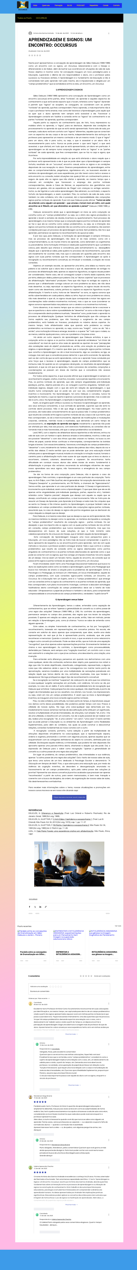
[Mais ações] (108, 33)
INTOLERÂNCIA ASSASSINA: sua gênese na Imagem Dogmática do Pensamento (104, 953)
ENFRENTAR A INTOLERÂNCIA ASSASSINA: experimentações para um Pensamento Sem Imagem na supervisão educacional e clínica (69, 953)
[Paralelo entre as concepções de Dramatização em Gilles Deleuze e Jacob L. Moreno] (33, 939)
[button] (45, 5)
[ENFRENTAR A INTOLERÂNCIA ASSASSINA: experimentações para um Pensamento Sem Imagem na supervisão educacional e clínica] (69, 939)
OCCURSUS (41, 18)
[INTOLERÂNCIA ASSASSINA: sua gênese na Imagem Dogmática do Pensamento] (105, 939)
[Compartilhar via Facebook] (29, 907)
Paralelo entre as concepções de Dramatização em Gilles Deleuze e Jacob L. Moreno (33, 953)
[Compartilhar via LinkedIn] (40, 907)
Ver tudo (118, 926)
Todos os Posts (24, 18)
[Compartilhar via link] (46, 907)
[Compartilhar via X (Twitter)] (35, 907)
